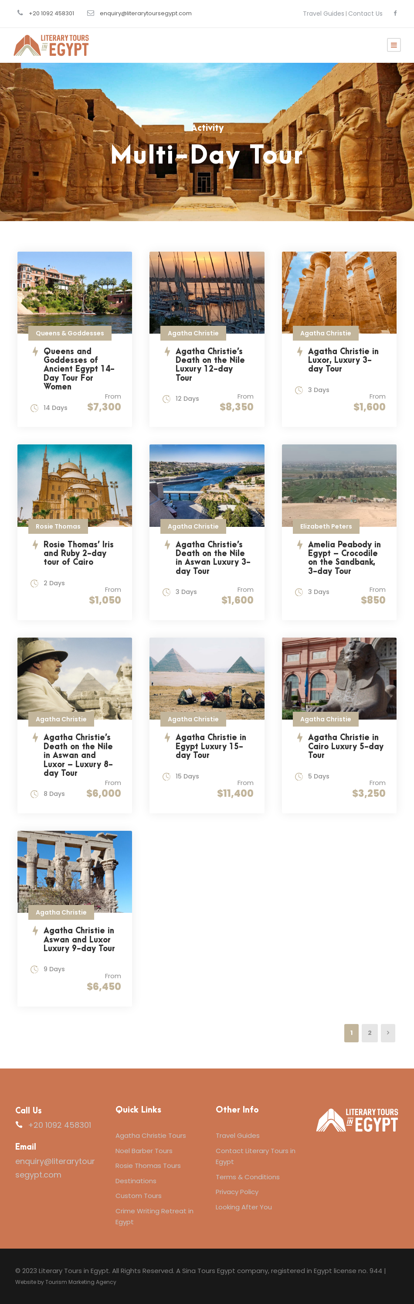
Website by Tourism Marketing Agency (65, 1282)
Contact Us (365, 13)
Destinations (135, 1180)
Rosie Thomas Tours (148, 1165)
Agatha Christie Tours (150, 1135)
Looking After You (244, 1207)
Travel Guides (323, 13)
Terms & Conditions (248, 1176)
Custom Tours (138, 1195)
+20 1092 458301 (51, 13)
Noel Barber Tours (144, 1150)
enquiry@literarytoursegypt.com (146, 13)
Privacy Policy (237, 1191)
